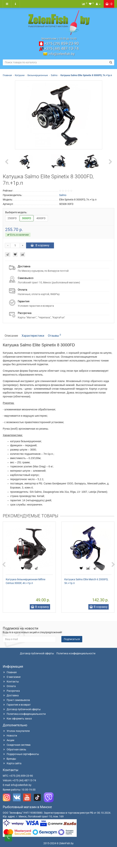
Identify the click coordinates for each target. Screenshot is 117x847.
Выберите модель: (16, 212)
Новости (10, 735)
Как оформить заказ (17, 718)
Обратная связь (14, 749)
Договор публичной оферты (37, 653)
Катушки (20, 75)
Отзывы (54, 335)
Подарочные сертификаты (21, 754)
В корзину (40, 245)
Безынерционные (38, 75)
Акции (8, 740)
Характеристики (33, 335)
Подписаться (72, 639)
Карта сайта (12, 763)
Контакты (11, 681)
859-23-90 (61, 43)
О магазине (12, 676)
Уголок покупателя (16, 730)
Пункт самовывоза (16, 700)
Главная (7, 75)
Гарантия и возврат (17, 704)
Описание (11, 335)
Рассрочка (11, 690)
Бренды (9, 758)
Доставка (11, 695)
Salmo (54, 75)
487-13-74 (61, 48)
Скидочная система (16, 744)
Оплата (9, 686)
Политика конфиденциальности (75, 653)
